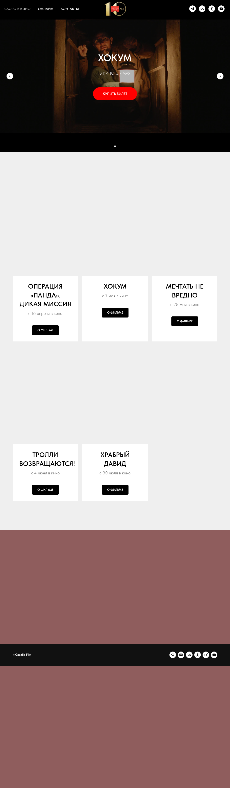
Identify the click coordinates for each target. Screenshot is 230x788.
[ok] (211, 8)
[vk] (202, 8)
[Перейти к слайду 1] (115, 146)
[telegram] (192, 8)
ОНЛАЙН (45, 9)
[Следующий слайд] (220, 76)
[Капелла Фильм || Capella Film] (189, 741)
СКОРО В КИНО (17, 9)
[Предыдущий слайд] (10, 76)
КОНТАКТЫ (70, 9)
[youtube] (221, 8)
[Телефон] (172, 741)
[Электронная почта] (181, 741)
